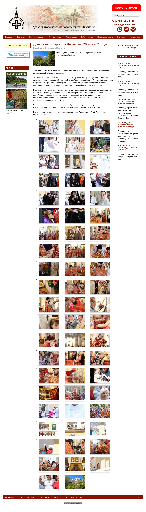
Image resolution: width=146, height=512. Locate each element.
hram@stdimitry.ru (125, 24)
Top (138, 497)
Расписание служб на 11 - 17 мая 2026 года (129, 47)
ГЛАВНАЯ (18, 497)
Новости (30, 497)
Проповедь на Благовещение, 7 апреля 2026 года (126, 125)
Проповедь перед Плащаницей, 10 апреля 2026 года (126, 101)
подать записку (18, 45)
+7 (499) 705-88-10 (124, 21)
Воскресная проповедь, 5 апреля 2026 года (128, 148)
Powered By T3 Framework (73, 506)
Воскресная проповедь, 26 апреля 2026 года (128, 65)
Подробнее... (11, 113)
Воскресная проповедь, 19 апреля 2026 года (128, 83)
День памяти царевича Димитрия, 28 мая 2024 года (70, 44)
